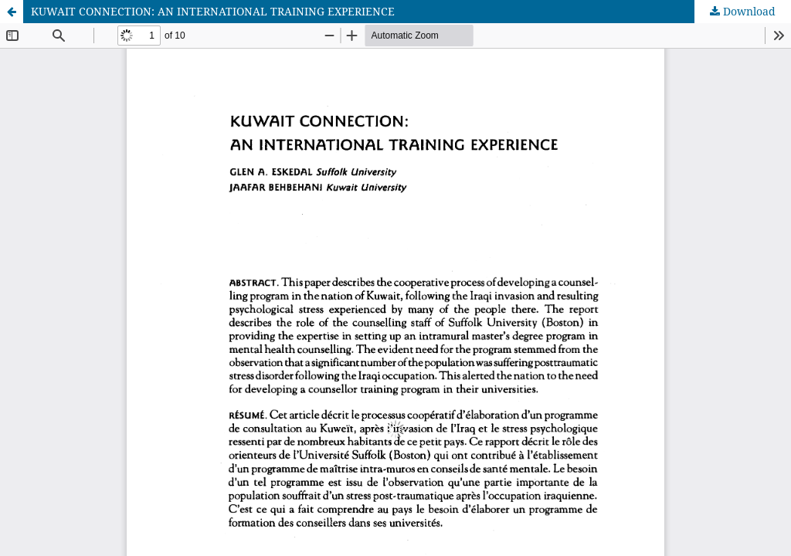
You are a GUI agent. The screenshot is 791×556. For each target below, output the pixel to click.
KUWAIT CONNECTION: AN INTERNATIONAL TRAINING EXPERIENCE (213, 11)
